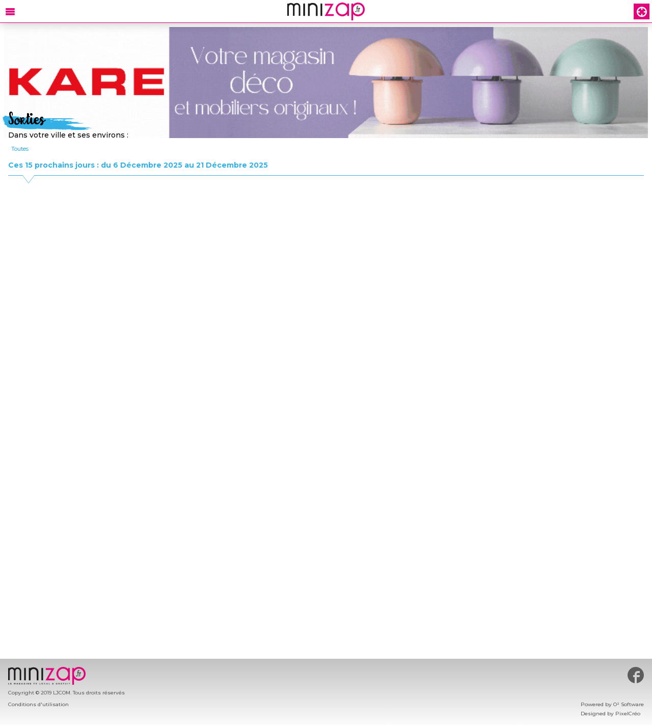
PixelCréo (627, 713)
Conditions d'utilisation (38, 704)
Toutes (20, 148)
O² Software (628, 704)
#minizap (636, 675)
